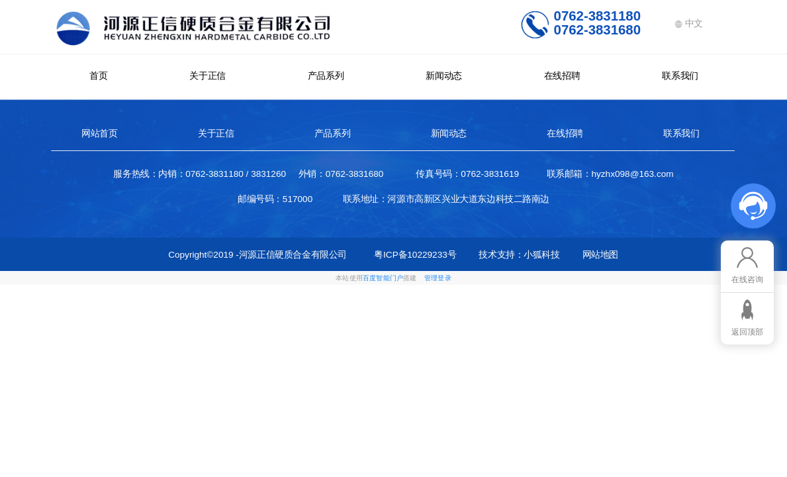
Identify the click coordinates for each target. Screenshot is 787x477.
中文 (688, 23)
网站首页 (99, 133)
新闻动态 (443, 75)
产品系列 (326, 75)
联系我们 (680, 75)
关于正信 (207, 75)
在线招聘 (562, 75)
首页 (98, 75)
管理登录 (437, 278)
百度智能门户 (383, 278)
